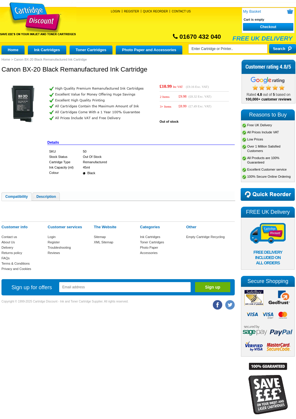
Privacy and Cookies (16, 269)
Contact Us (181, 11)
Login (115, 11)
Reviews (54, 253)
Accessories (148, 253)
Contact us (9, 237)
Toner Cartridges (91, 50)
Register (131, 11)
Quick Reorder (155, 11)
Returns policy (11, 253)
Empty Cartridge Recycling (205, 237)
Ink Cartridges (47, 50)
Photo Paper (149, 247)
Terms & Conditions (15, 263)
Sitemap (100, 237)
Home (13, 50)
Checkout (268, 27)
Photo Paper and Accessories (149, 50)
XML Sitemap (103, 242)
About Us (8, 242)
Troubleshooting (59, 247)
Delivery (7, 247)
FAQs (5, 258)
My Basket (252, 11)
